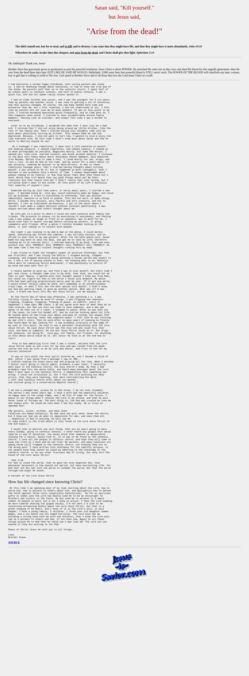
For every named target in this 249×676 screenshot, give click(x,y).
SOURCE (14, 631)
